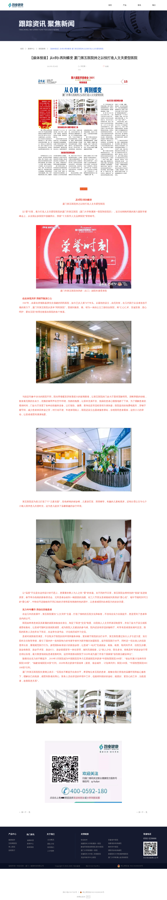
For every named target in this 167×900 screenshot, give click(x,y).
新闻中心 (31, 49)
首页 (22, 49)
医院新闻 (42, 49)
